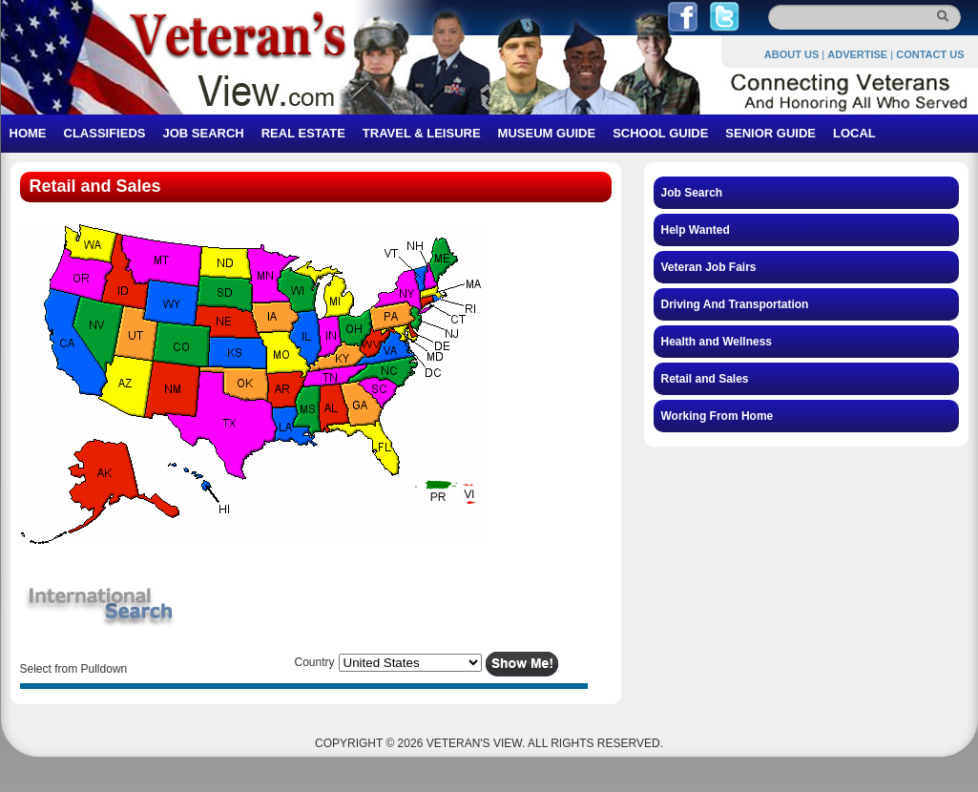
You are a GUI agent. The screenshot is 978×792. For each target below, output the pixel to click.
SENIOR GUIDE (770, 133)
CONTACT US (930, 54)
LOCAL (854, 133)
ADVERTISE (857, 54)
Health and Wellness (716, 341)
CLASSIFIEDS (105, 133)
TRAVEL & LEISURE (422, 133)
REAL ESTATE (303, 133)
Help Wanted (695, 230)
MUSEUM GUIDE (547, 133)
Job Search (692, 192)
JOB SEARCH (202, 133)
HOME (28, 133)
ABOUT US (791, 54)
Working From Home (717, 416)
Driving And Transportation (735, 304)
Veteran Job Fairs (709, 267)
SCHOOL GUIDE (660, 133)
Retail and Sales (705, 379)
